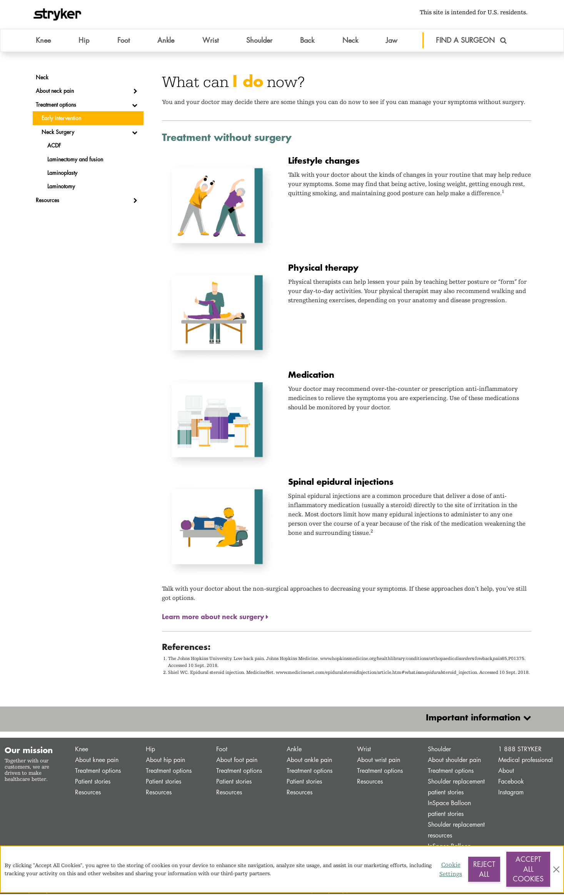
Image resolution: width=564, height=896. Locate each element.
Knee (81, 751)
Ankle (294, 751)
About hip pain (165, 762)
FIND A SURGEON (471, 42)
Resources (88, 794)
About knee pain (96, 762)
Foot (221, 751)
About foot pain (236, 762)
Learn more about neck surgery (214, 618)
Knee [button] (43, 42)
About (506, 773)
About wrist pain (378, 762)
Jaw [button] (391, 42)
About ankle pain (309, 762)
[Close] (556, 869)
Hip (150, 751)
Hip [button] (83, 42)
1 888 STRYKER (520, 751)
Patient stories (92, 783)
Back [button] (307, 42)
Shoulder (439, 751)
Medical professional (525, 762)
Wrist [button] (210, 42)
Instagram (511, 794)
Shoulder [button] (259, 42)
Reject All (484, 869)
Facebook (511, 783)
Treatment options (98, 773)
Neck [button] (350, 42)
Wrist (364, 751)
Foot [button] (123, 42)
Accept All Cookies (528, 868)
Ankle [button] (165, 42)
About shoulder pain (454, 762)
